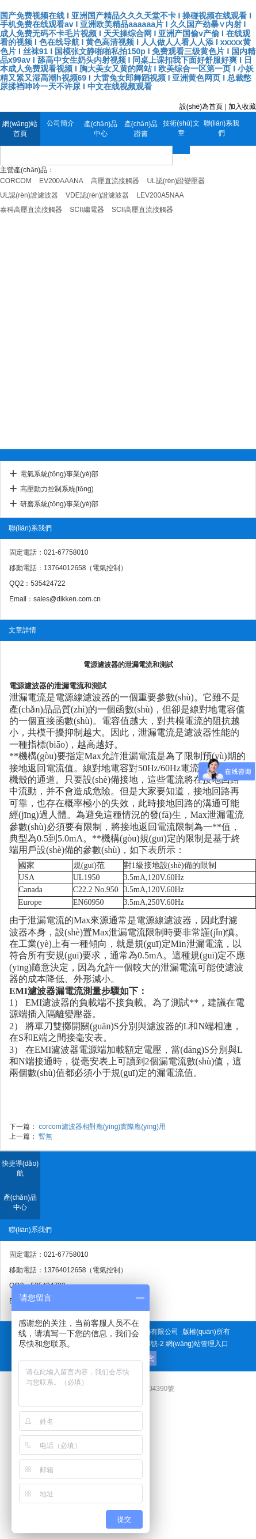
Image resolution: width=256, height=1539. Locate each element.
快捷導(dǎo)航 (20, 1168)
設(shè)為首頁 (201, 107)
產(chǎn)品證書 (141, 129)
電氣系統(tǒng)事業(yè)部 (59, 474)
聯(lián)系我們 (222, 128)
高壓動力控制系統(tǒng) (57, 489)
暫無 (45, 1136)
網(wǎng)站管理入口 (197, 1344)
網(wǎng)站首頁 (19, 129)
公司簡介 (60, 123)
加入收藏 (242, 107)
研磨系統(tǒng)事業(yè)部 (59, 504)
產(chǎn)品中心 (100, 129)
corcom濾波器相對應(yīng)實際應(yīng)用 (102, 1127)
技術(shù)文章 (181, 128)
